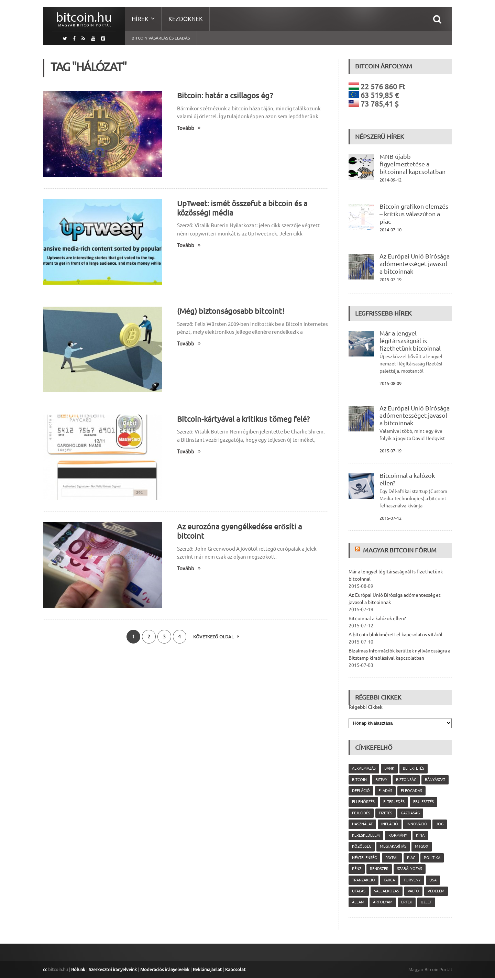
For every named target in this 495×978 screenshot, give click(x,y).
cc (45, 969)
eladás (385, 791)
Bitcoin (359, 780)
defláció (361, 791)
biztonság (406, 780)
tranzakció (363, 880)
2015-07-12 (391, 518)
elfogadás (411, 791)
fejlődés (361, 813)
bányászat (435, 780)
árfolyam (383, 902)
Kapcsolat (235, 969)
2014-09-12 (391, 179)
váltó (413, 891)
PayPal (391, 858)
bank (389, 768)
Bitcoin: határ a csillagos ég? (225, 95)
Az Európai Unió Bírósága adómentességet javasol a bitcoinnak (415, 264)
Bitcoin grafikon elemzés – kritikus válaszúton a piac (414, 214)
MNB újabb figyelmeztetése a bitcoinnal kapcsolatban (413, 164)
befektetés (413, 768)
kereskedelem (366, 835)
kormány (397, 835)
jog (439, 824)
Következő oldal (217, 636)
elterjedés (394, 802)
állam (358, 902)
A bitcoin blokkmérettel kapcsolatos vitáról (395, 634)
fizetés (385, 813)
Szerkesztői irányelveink (113, 969)
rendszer (379, 869)
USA (433, 880)
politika (432, 858)
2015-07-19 (391, 279)
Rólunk (78, 969)
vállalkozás (386, 891)
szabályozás (409, 869)
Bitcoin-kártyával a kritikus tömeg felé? (243, 419)
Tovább (189, 128)
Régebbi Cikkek (365, 707)
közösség (361, 846)
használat (362, 824)
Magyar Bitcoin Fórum (400, 550)
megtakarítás (393, 846)
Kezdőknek (185, 18)
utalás (358, 891)
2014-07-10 (391, 229)
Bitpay (381, 780)
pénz (356, 869)
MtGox (421, 846)
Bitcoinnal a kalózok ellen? (377, 618)
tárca (389, 880)
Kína (420, 835)
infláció (389, 824)
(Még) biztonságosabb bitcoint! (230, 311)
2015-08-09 (391, 383)
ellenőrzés (363, 802)
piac (411, 858)
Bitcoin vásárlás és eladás (161, 38)
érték (406, 902)
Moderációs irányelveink (164, 969)
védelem (436, 891)
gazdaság (410, 813)
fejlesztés (423, 802)
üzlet (426, 902)
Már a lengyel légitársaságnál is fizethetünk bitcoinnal (410, 341)
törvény (412, 880)
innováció (417, 824)
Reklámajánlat (206, 969)
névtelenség (364, 858)
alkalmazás (364, 768)
